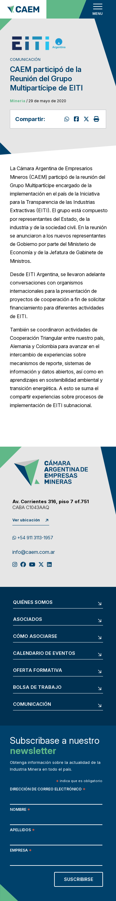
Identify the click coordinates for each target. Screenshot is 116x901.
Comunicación (32, 704)
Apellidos (22, 830)
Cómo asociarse (35, 636)
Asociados (27, 619)
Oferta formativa (37, 670)
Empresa (21, 851)
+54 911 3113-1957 (32, 537)
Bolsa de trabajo (37, 687)
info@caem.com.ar (33, 552)
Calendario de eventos (44, 653)
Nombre (20, 810)
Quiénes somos (33, 602)
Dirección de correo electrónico (47, 790)
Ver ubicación (26, 520)
